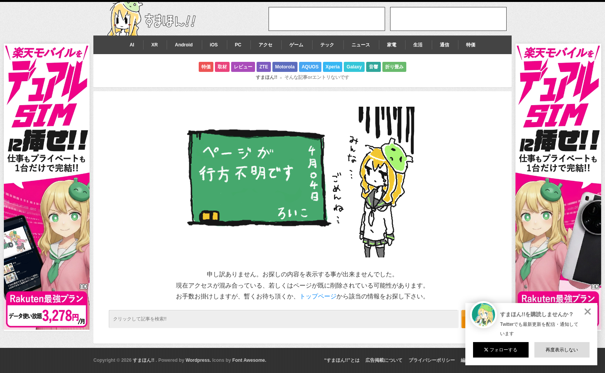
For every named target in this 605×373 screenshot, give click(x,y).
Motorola (285, 67)
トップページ (317, 296)
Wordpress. (198, 360)
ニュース (361, 45)
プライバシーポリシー (432, 360)
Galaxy (354, 67)
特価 (470, 45)
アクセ (265, 45)
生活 (417, 45)
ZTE (263, 67)
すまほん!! (266, 77)
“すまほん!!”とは (342, 360)
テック (327, 45)
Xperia (333, 67)
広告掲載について (383, 360)
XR (154, 45)
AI (132, 45)
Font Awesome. (249, 360)
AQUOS (310, 67)
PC (238, 45)
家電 (391, 45)
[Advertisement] (448, 19)
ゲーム (296, 45)
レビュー (243, 67)
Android (184, 45)
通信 (444, 45)
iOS (214, 45)
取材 (222, 67)
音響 (373, 67)
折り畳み (394, 67)
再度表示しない (562, 350)
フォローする (500, 350)
